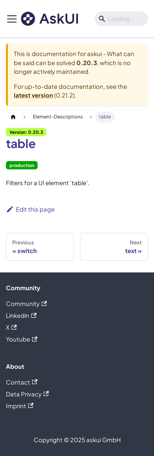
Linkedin (21, 315)
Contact (21, 382)
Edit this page (30, 209)
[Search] (121, 18)
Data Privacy (27, 394)
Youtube (21, 339)
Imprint (19, 405)
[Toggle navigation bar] (12, 19)
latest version (33, 95)
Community (26, 303)
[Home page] (13, 117)
